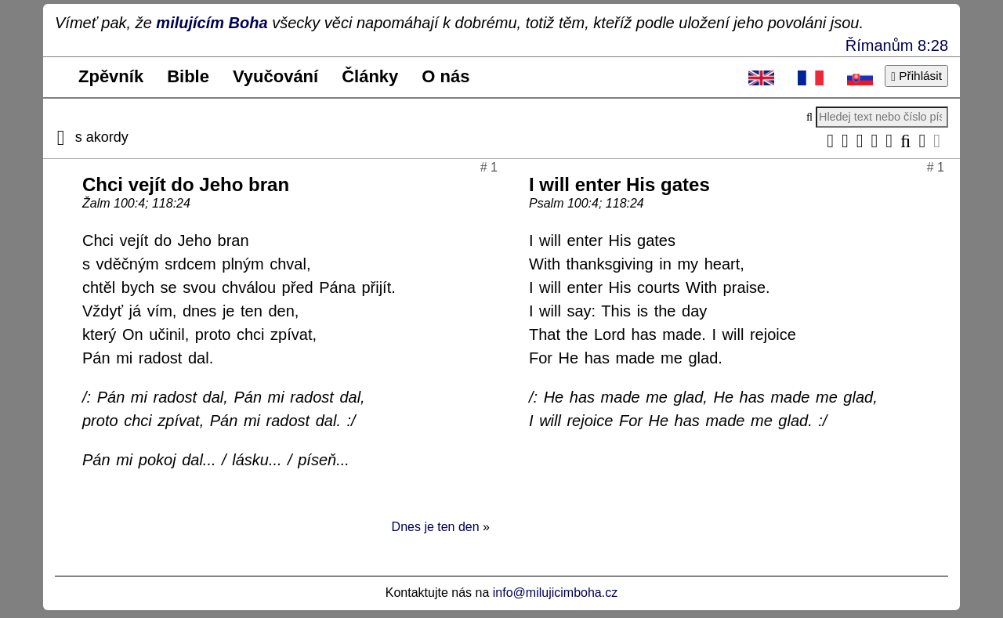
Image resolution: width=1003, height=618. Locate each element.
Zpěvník (110, 76)
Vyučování (275, 76)
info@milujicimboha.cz (555, 592)
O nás (445, 76)
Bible (188, 76)
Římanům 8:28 (896, 45)
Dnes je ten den (436, 526)
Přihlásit (916, 75)
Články (370, 76)
